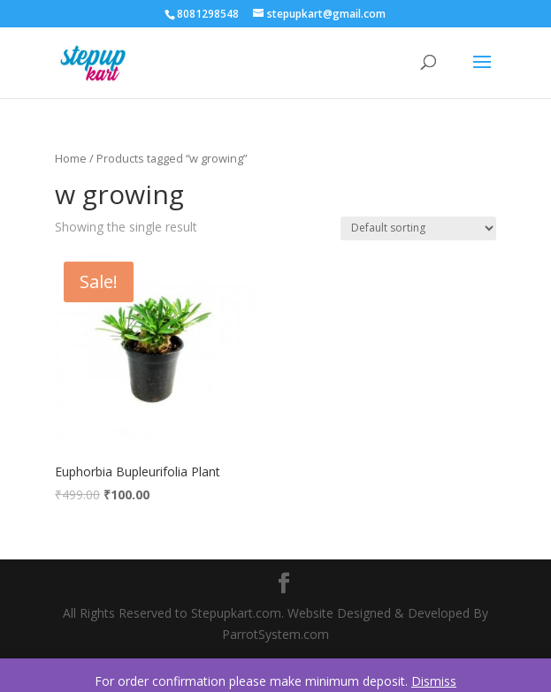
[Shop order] (418, 228)
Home (71, 158)
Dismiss (433, 681)
